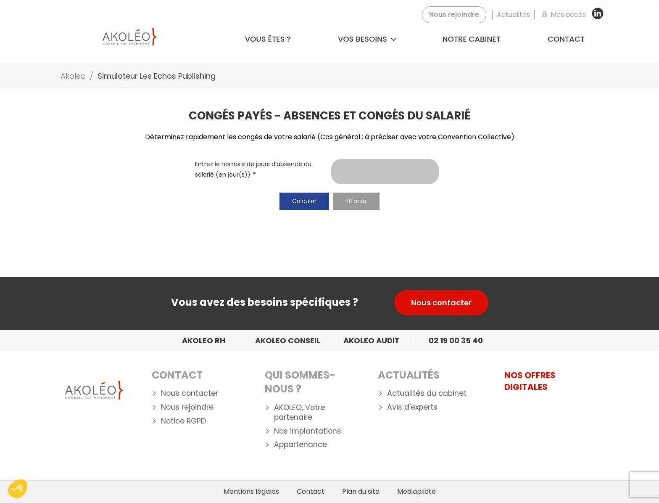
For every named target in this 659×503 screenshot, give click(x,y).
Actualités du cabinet (427, 393)
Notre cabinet (472, 39)
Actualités (409, 375)
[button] (18, 489)
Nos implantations (307, 431)
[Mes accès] (562, 15)
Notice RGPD (183, 421)
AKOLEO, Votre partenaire (299, 412)
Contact (566, 39)
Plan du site (361, 491)
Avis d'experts (412, 407)
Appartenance (300, 445)
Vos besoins (367, 39)
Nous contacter (441, 302)
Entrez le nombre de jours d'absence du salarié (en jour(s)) (253, 169)
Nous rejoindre (187, 407)
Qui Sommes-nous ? (300, 382)
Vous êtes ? (268, 39)
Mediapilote (416, 491)
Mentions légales (251, 491)
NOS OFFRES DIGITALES (530, 381)
